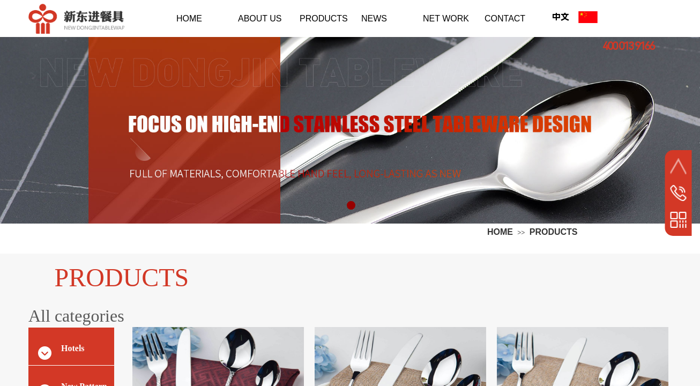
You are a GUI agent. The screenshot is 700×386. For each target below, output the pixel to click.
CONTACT (505, 18)
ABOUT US (260, 18)
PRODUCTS (554, 231)
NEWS (374, 18)
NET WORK (446, 18)
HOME (500, 231)
